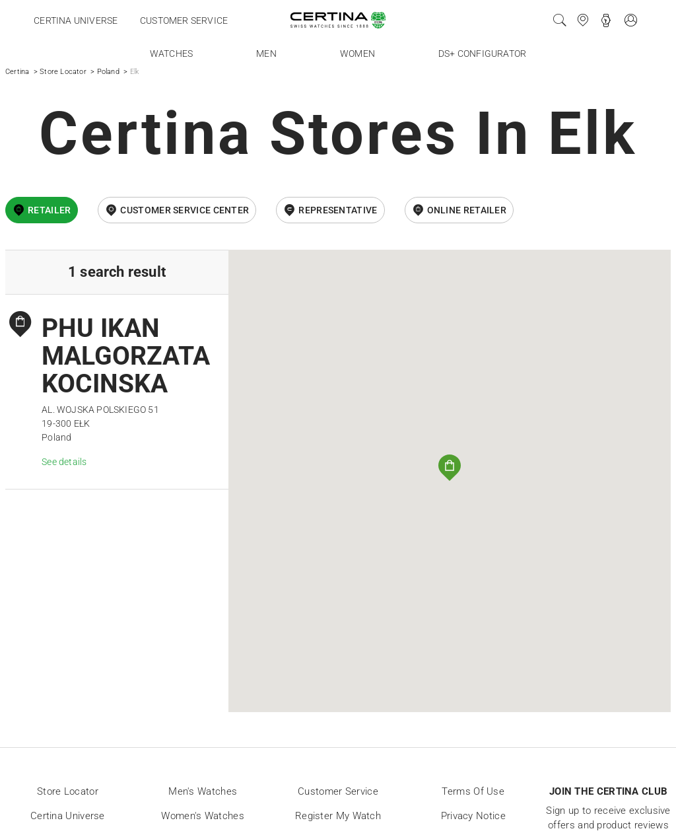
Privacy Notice (473, 816)
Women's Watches (202, 816)
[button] (449, 467)
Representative (337, 210)
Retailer (49, 210)
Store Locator (63, 71)
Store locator (67, 791)
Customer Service (338, 791)
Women (357, 53)
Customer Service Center (184, 210)
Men (266, 53)
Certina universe (76, 20)
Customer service (184, 20)
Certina (17, 71)
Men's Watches (202, 791)
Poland (108, 71)
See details (64, 461)
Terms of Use (473, 791)
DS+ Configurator (482, 53)
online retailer (467, 210)
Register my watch (338, 816)
